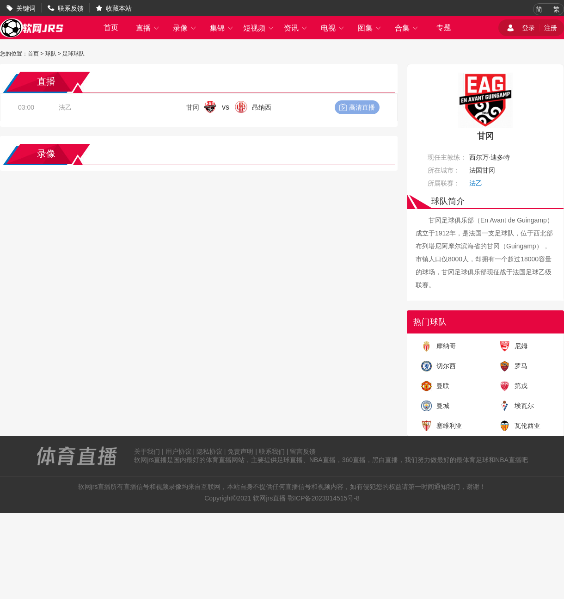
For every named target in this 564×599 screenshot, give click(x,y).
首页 (111, 27)
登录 (528, 27)
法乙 (65, 107)
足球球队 (73, 53)
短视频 (259, 28)
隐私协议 (209, 451)
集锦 (222, 28)
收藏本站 (119, 8)
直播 (148, 28)
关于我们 (147, 451)
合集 (407, 28)
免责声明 (240, 451)
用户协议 (178, 451)
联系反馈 (71, 8)
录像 (185, 28)
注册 (550, 27)
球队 (50, 53)
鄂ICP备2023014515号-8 (324, 498)
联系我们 (272, 451)
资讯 (296, 28)
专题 (443, 27)
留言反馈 (303, 451)
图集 (370, 28)
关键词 (26, 8)
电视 (333, 28)
